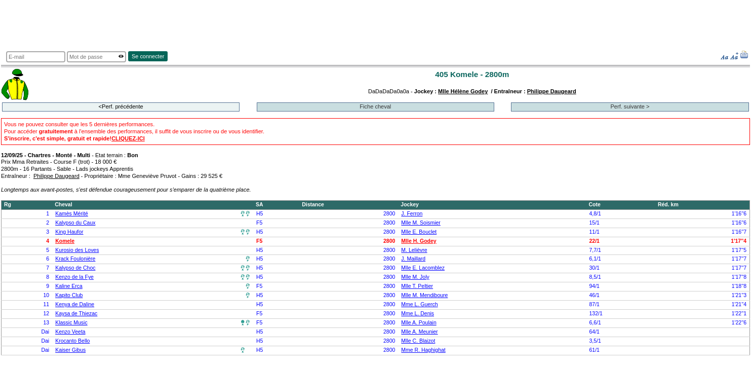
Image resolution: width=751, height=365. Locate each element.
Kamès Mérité (71, 213)
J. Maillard (413, 259)
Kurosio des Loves (77, 250)
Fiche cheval (375, 106)
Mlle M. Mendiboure (424, 295)
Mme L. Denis (417, 313)
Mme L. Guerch (419, 304)
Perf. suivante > (629, 106)
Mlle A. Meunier (419, 332)
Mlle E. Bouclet (419, 232)
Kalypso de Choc (75, 268)
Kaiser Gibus (70, 350)
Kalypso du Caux (75, 223)
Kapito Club (69, 295)
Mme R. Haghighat (423, 350)
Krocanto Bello (72, 341)
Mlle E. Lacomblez (423, 268)
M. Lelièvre (414, 250)
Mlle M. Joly (415, 277)
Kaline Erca (69, 286)
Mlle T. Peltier (417, 286)
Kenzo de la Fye (74, 277)
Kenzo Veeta (70, 332)
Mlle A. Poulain (418, 322)
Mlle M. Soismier (420, 223)
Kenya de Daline (74, 304)
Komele (64, 241)
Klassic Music (71, 322)
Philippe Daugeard (551, 91)
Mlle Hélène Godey (463, 91)
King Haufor (69, 232)
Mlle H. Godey (418, 241)
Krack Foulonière (75, 259)
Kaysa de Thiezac (76, 313)
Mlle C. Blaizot (418, 341)
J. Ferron (411, 213)
